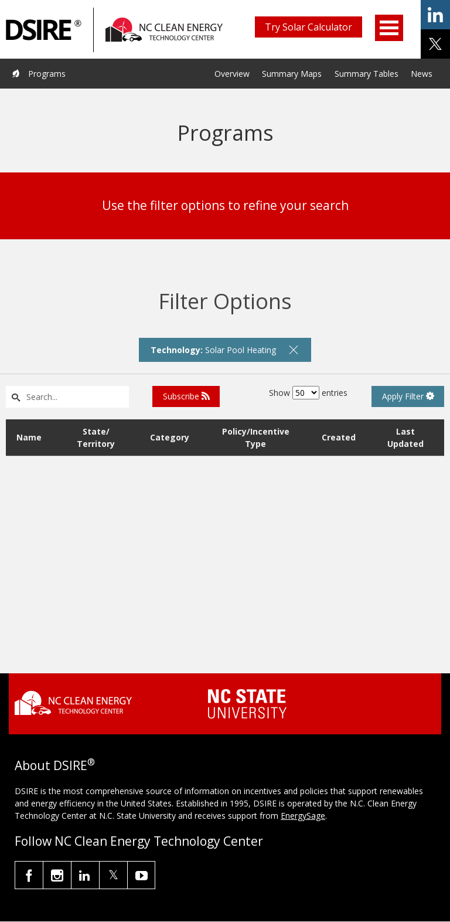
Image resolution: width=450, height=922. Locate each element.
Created (339, 437)
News (421, 73)
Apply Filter (408, 396)
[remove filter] (293, 349)
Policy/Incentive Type (255, 437)
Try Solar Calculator (308, 27)
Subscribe (186, 396)
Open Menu (389, 28)
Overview (232, 73)
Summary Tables (366, 73)
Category (169, 437)
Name (29, 437)
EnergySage (303, 815)
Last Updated (405, 437)
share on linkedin (435, 14)
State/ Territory (96, 437)
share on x (435, 44)
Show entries (308, 392)
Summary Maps (292, 73)
